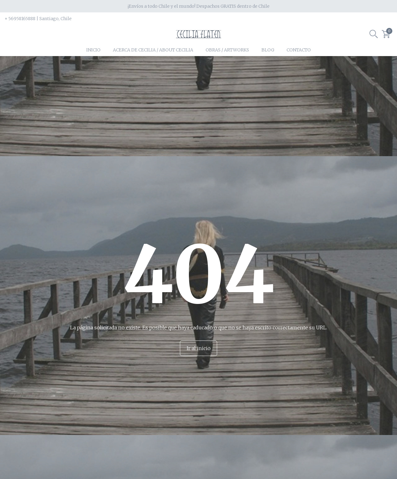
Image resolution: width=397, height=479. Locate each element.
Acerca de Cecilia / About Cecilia (153, 62)
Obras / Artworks (227, 62)
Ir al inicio (199, 360)
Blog (267, 62)
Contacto (299, 62)
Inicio (93, 62)
